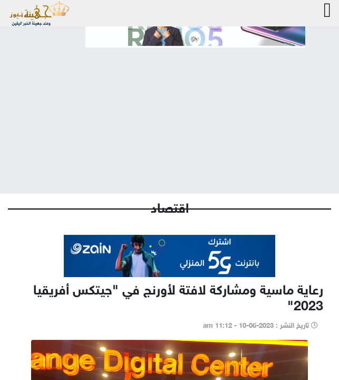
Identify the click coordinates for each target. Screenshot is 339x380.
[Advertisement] (169, 112)
